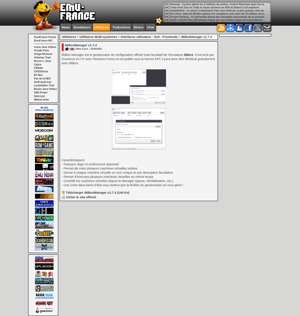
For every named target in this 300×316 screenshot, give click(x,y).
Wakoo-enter (41, 99)
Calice (37, 64)
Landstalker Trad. (44, 85)
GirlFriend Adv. (43, 82)
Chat (150, 27)
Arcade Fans (41, 50)
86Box (188, 54)
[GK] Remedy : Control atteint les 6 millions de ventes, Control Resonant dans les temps (216, 4)
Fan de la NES (42, 78)
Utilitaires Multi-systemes (98, 37)
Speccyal (39, 96)
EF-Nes (38, 75)
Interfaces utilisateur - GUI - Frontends (149, 37)
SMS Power (41, 92)
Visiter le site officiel (79, 197)
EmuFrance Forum (45, 37)
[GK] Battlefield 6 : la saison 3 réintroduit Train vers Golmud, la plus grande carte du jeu (216, 10)
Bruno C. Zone (42, 61)
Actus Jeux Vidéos (45, 47)
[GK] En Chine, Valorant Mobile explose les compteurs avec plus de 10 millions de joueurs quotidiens (224, 13)
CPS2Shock (41, 71)
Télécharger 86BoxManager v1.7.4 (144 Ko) (97, 192)
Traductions (121, 27)
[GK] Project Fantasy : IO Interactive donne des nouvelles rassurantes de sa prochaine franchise (221, 16)
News (66, 27)
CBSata (38, 67)
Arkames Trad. (42, 57)
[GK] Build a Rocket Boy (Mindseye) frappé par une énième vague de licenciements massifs (218, 20)
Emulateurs (82, 27)
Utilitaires (101, 27)
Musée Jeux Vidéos (45, 89)
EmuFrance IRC (43, 40)
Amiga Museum (43, 54)
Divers (138, 27)
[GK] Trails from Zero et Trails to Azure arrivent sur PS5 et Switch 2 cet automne (211, 7)
